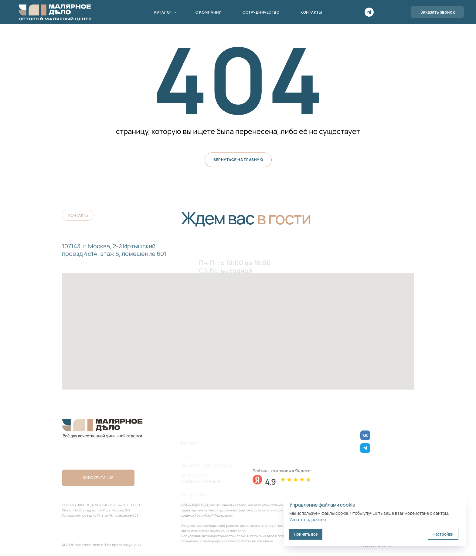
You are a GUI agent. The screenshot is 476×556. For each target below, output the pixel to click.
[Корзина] (395, 12)
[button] (437, 12)
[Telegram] (369, 12)
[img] (365, 435)
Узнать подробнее (307, 519)
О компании (208, 12)
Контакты (311, 12)
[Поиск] (382, 12)
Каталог (163, 12)
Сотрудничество (261, 12)
